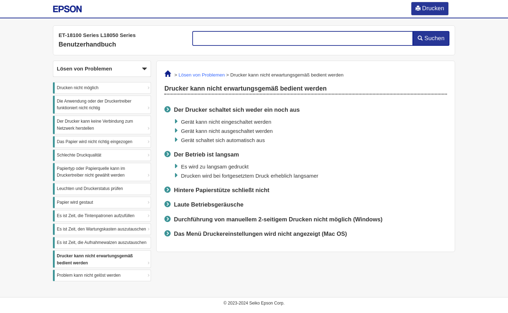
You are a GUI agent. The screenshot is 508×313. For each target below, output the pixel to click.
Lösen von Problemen (202, 75)
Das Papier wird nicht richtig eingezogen (94, 141)
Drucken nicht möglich (77, 87)
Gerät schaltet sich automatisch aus (223, 140)
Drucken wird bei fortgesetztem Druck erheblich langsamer (249, 176)
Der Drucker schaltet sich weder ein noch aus (237, 109)
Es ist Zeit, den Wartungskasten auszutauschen (101, 229)
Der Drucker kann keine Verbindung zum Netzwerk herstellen (95, 124)
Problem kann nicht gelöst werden (89, 275)
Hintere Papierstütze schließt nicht (221, 190)
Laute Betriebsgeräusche (208, 204)
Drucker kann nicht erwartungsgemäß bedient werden (95, 259)
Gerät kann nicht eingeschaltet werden (226, 122)
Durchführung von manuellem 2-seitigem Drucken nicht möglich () (278, 219)
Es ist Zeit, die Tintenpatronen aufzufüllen (95, 215)
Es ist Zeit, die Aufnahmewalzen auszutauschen (101, 242)
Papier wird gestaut (75, 202)
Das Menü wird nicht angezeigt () (260, 234)
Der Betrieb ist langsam (206, 154)
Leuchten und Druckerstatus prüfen (90, 188)
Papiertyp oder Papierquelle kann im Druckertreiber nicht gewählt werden (91, 172)
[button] (102, 69)
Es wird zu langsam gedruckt (215, 167)
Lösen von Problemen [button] (102, 69)
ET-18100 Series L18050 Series (97, 35)
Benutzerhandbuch (87, 44)
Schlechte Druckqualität (79, 155)
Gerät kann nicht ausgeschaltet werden (227, 131)
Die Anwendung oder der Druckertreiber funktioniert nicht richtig (94, 104)
